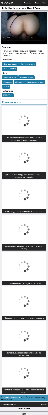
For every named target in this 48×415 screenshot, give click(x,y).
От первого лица (27, 64)
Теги (44, 3)
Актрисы (27, 3)
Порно (6, 397)
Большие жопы (10, 77)
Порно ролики (9, 69)
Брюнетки (7, 82)
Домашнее (19, 82)
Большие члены (26, 77)
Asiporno (7, 3)
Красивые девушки (35, 82)
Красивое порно (10, 64)
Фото (37, 3)
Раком (6, 86)
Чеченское (16, 397)
